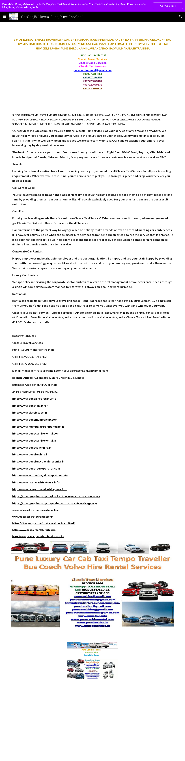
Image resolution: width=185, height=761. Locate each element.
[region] (92, 6)
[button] (4, 16)
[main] (92, 64)
